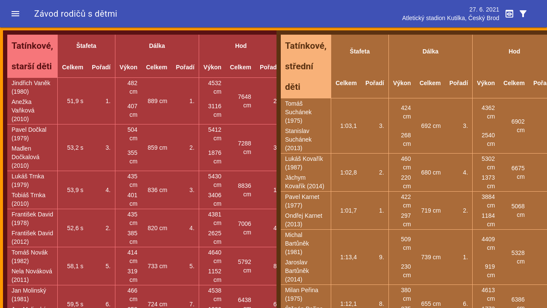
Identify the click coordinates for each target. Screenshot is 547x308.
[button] (15, 13)
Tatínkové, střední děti (305, 66)
